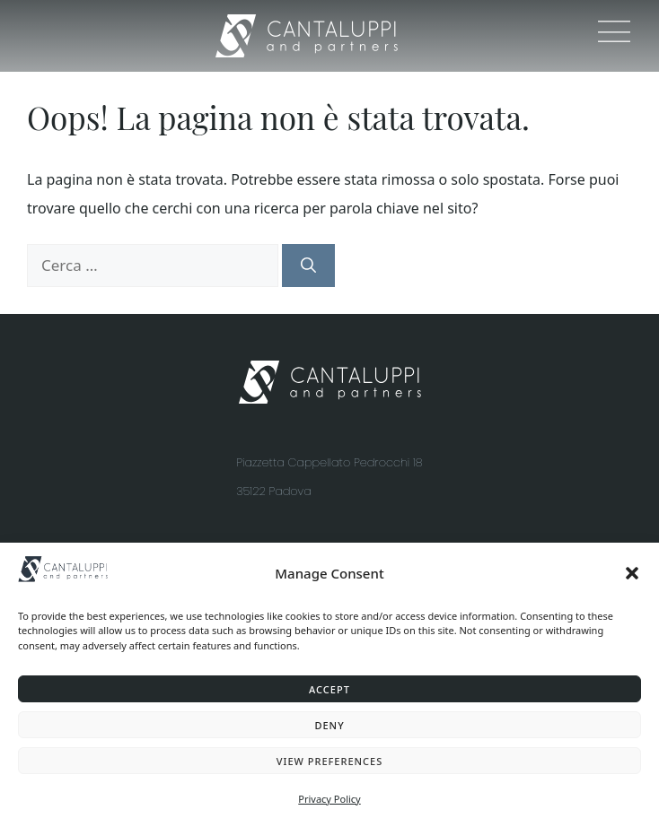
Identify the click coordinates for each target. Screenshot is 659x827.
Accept (329, 689)
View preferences (330, 761)
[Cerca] (308, 265)
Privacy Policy (329, 798)
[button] (632, 573)
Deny (329, 725)
